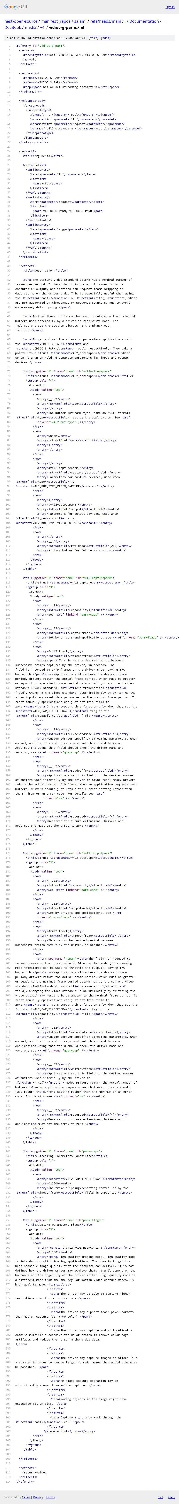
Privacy (38, 1497)
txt (160, 1497)
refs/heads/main (105, 21)
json (171, 1497)
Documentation (144, 21)
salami (80, 21)
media (30, 27)
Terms (50, 1497)
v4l (42, 27)
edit (105, 38)
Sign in (170, 7)
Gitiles (26, 1497)
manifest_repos (56, 21)
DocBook (12, 27)
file (93, 38)
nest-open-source (20, 21)
